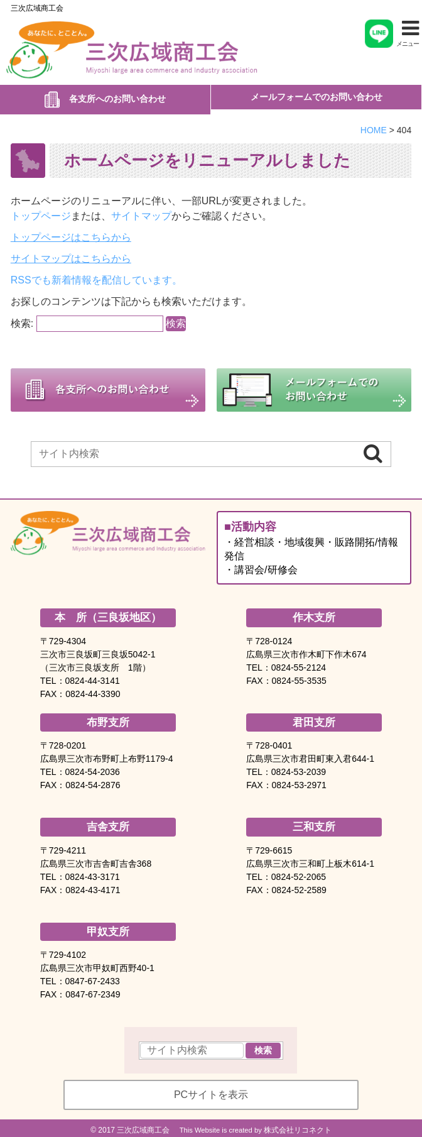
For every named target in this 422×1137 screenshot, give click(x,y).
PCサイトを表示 (211, 1089)
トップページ (41, 211)
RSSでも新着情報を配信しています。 (96, 275)
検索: (22, 318)
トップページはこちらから (71, 232)
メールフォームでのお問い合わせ (316, 97)
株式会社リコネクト (298, 1125)
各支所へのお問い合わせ (117, 96)
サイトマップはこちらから (71, 253)
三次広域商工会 (37, 8)
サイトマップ (141, 211)
